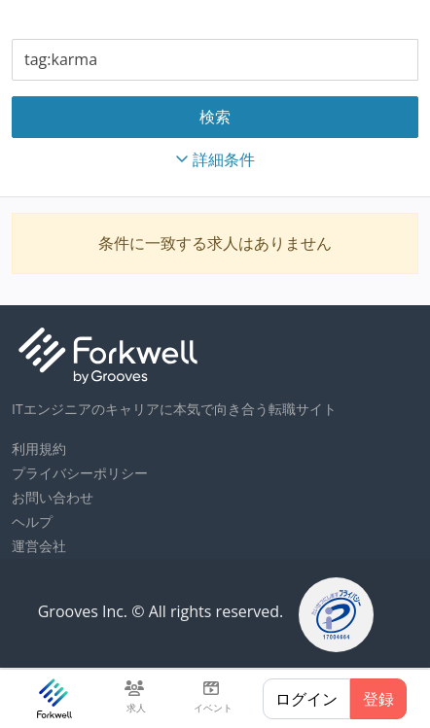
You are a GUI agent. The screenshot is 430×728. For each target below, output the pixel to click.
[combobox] (215, 60)
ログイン (306, 699)
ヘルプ (32, 521)
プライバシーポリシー (80, 473)
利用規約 (39, 448)
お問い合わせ (52, 497)
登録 (378, 699)
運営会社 (39, 546)
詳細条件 (215, 159)
